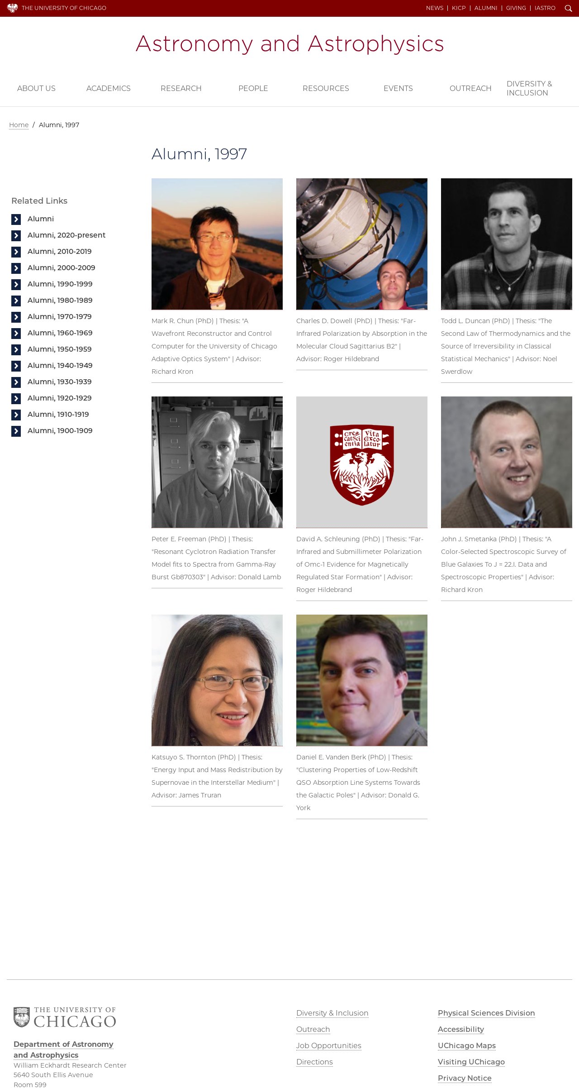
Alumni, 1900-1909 (60, 430)
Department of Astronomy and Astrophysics (289, 45)
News (434, 8)
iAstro (545, 8)
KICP (459, 8)
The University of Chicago (64, 8)
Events (398, 88)
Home (18, 125)
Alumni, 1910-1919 (58, 414)
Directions (314, 1062)
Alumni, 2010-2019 (60, 251)
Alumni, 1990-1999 (60, 284)
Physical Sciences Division (486, 1013)
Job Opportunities (328, 1045)
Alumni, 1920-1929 (60, 398)
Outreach (471, 88)
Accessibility (461, 1029)
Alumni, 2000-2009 (61, 267)
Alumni (486, 8)
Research (181, 88)
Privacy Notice (465, 1078)
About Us (36, 88)
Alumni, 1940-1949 (60, 365)
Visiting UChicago (471, 1062)
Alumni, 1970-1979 (60, 316)
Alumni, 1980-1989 (60, 300)
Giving (516, 8)
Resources (326, 88)
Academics (108, 88)
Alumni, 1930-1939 (60, 381)
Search (568, 9)
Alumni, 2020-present (67, 235)
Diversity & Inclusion (529, 88)
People (253, 88)
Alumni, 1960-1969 (60, 333)
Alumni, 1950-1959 (60, 349)
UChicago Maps (467, 1045)
